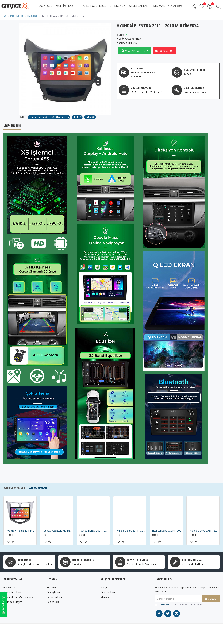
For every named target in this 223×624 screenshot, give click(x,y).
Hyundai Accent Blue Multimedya (21, 530)
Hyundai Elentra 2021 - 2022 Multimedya (203, 530)
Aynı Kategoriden (14, 488)
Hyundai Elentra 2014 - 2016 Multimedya (130, 530)
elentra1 (77, 117)
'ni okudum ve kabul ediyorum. (179, 604)
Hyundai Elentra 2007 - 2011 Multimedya (94, 530)
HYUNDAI (32, 16)
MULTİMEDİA (16, 16)
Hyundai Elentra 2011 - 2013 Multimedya (49, 117)
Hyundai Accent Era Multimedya (57, 530)
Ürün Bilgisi (12, 125)
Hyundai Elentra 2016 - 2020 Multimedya (167, 530)
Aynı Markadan (37, 488)
